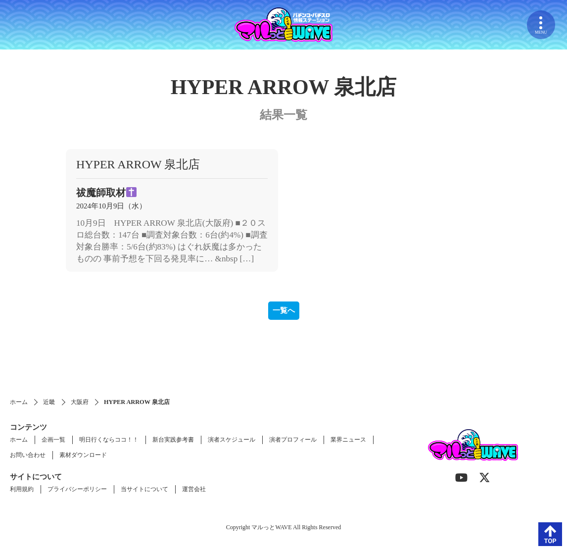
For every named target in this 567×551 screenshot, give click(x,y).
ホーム (19, 402)
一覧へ (284, 310)
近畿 (49, 402)
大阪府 (80, 402)
